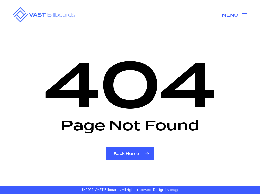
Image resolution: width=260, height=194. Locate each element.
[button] (234, 15)
